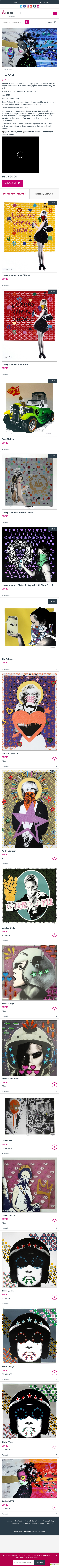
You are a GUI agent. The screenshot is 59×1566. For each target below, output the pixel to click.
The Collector (8, 659)
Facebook (24, 6)
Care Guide (14, 1523)
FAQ (42, 1523)
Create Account (44, 2)
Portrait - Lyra (8, 1003)
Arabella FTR (8, 1501)
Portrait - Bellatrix (10, 1078)
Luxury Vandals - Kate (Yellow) (16, 275)
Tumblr (34, 6)
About (9, 1521)
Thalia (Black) (8, 1291)
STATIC (6, 80)
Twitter (21, 6)
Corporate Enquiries (30, 1523)
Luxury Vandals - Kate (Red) (15, 364)
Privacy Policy (48, 1521)
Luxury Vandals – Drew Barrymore (18, 512)
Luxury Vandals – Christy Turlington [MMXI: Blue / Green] (27, 585)
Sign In (15, 2)
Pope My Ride (8, 439)
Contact (38, 6)
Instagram (28, 6)
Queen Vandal (8, 1215)
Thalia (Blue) (7, 1442)
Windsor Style (8, 928)
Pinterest (31, 6)
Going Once (7, 1141)
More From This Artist (14, 193)
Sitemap (49, 1523)
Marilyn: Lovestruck (11, 753)
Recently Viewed (44, 193)
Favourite (29, 70)
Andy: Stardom (9, 851)
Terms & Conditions (32, 1521)
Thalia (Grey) (8, 1366)
